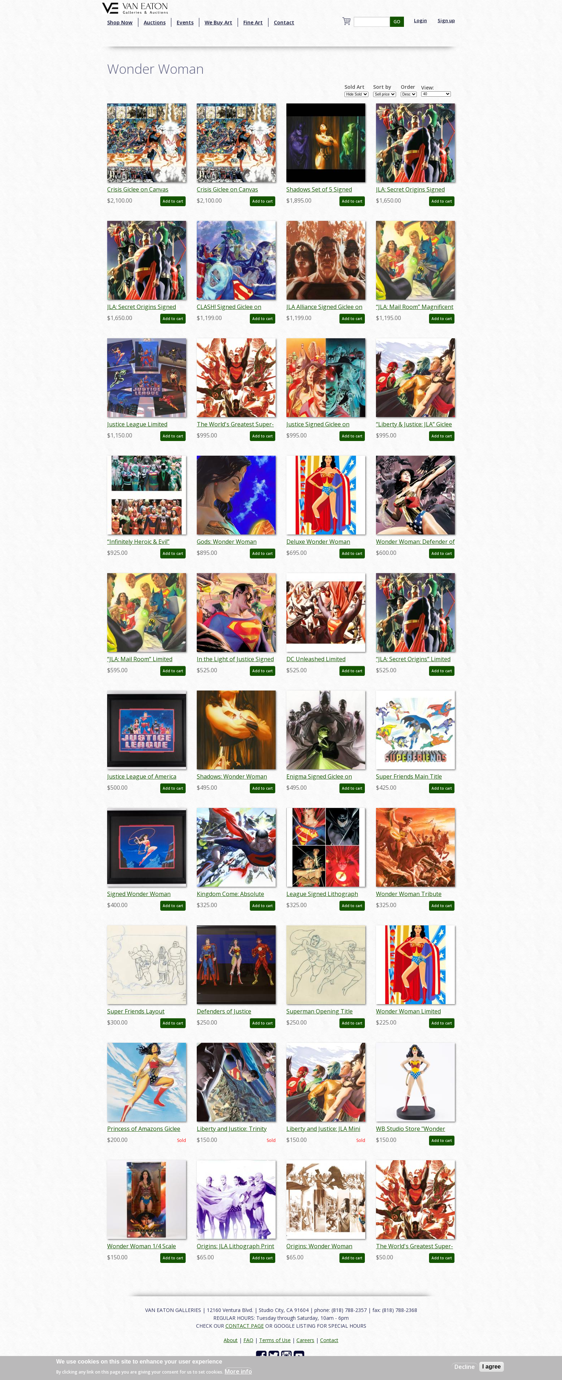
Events (185, 22)
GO (397, 22)
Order (408, 86)
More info (238, 1371)
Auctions (155, 22)
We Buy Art (218, 22)
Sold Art (354, 86)
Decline (464, 1367)
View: (427, 87)
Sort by (382, 86)
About (231, 1340)
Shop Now (120, 22)
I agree (491, 1367)
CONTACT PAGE (244, 1325)
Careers (305, 1340)
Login (420, 20)
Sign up (446, 20)
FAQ (248, 1340)
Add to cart (173, 201)
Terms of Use (275, 1340)
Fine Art (253, 22)
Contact (284, 22)
